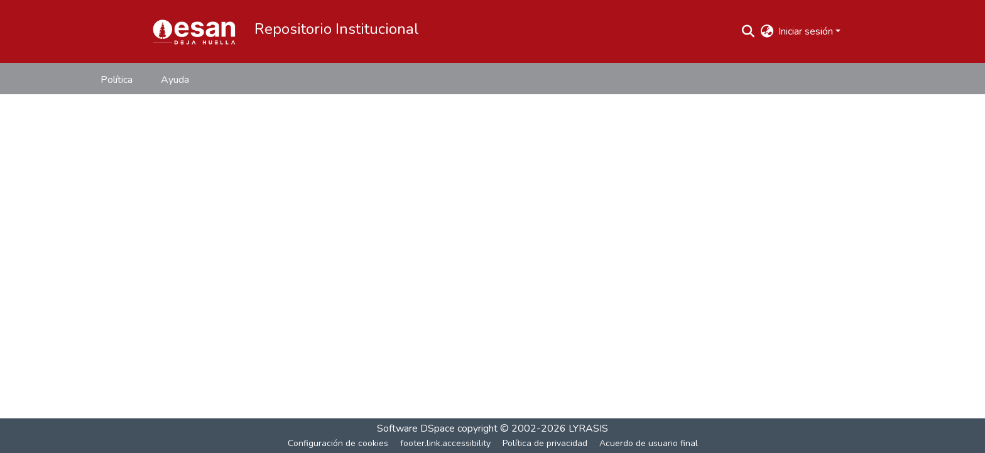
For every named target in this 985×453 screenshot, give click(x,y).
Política (117, 80)
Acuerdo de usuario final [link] (648, 443)
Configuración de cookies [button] (338, 443)
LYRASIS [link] (588, 428)
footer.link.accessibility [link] (445, 443)
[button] (194, 31)
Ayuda (175, 80)
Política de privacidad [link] (545, 443)
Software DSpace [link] (416, 428)
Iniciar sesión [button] (806, 31)
